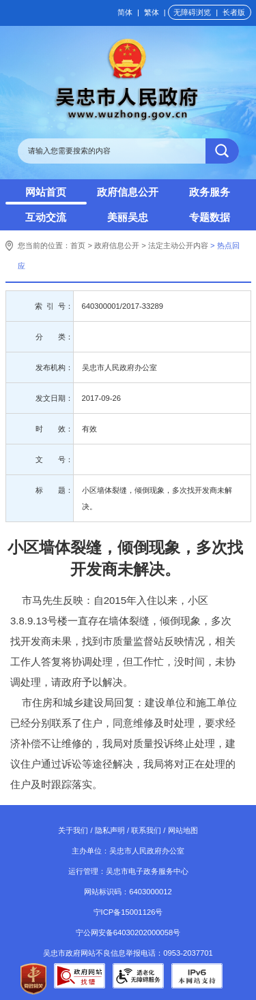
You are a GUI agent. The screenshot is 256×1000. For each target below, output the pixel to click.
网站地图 (183, 830)
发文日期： (54, 398)
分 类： (54, 337)
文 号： (54, 459)
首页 (77, 245)
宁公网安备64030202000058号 (128, 932)
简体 (124, 12)
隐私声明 (110, 830)
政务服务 (209, 192)
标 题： (54, 490)
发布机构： (54, 367)
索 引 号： (53, 306)
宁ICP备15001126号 (128, 912)
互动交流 (45, 217)
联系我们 (146, 830)
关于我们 (73, 830)
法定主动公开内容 (178, 245)
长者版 (234, 12)
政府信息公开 (127, 192)
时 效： (54, 429)
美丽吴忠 (127, 217)
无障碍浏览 (192, 12)
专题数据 (209, 217)
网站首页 (45, 192)
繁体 (151, 12)
